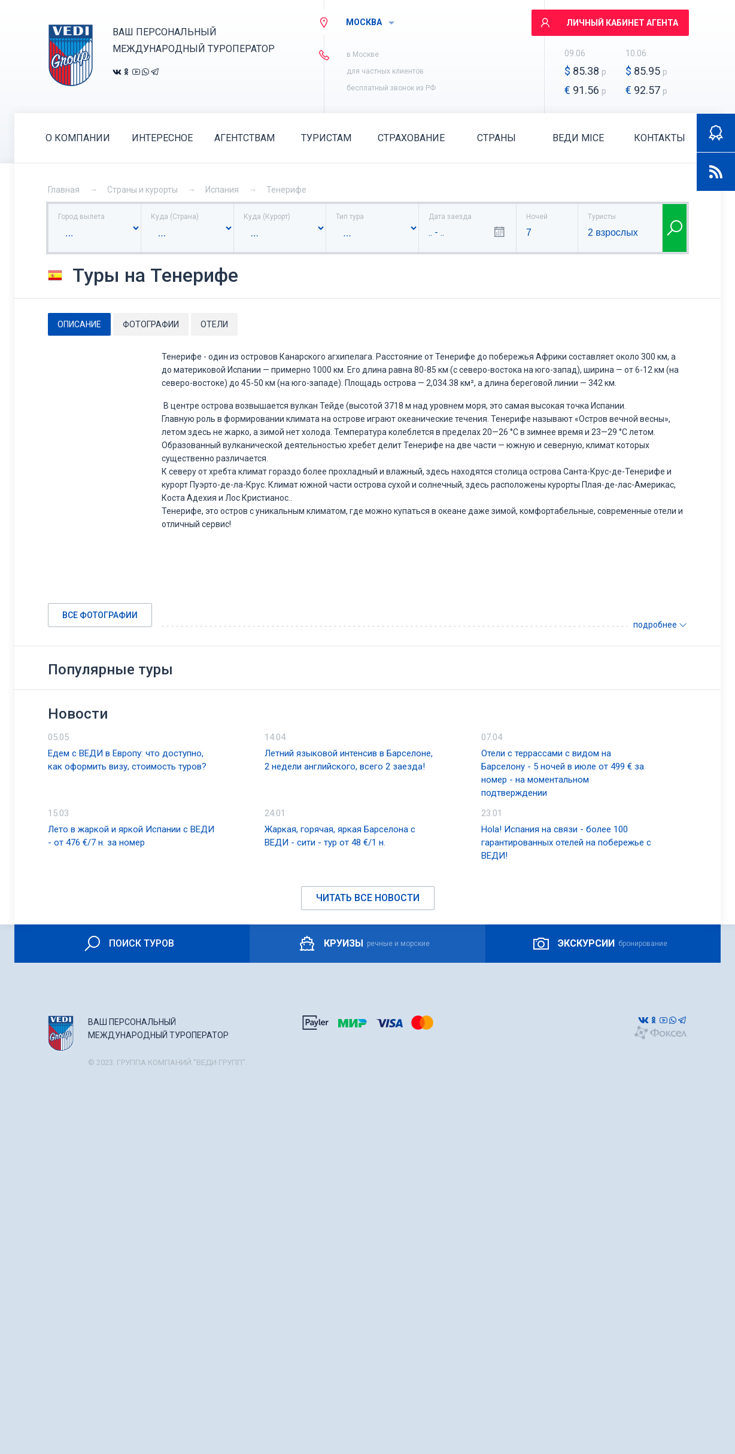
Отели (214, 324)
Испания (222, 189)
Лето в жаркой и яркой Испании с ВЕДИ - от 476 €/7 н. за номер (131, 836)
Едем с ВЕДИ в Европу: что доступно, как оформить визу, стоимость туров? (127, 760)
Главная (64, 189)
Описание (79, 324)
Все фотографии (100, 615)
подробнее (660, 624)
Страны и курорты (142, 189)
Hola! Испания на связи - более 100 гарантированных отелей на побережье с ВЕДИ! (566, 842)
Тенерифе (286, 189)
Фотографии (151, 324)
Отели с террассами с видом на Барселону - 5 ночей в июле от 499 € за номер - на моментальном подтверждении (562, 773)
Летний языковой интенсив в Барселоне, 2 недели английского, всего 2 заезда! (349, 760)
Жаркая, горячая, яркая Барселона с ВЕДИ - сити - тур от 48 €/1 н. (340, 836)
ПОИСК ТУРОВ (128, 943)
